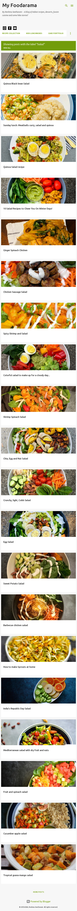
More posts (38, 892)
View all (7, 48)
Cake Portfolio (55, 33)
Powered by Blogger (39, 901)
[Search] (66, 5)
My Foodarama (19, 5)
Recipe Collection (11, 33)
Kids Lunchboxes (34, 33)
